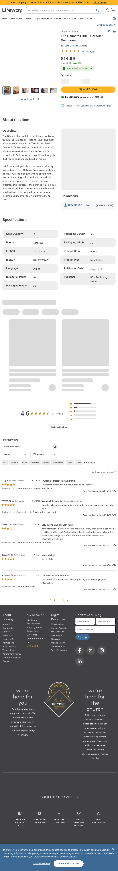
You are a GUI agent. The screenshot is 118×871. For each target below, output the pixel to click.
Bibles (6, 18)
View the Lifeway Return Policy (96, 105)
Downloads (56, 635)
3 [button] (58, 599)
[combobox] (63, 10)
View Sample (30, 99)
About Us (6, 624)
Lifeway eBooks (58, 646)
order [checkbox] (46, 462)
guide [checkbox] (69, 462)
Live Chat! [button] (32, 645)
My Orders (32, 619)
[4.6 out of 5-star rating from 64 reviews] (77, 51)
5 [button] (67, 599)
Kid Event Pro (57, 631)
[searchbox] (27, 447)
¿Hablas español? (106, 25)
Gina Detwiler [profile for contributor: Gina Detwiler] (71, 45)
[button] (82, 404)
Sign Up (82, 637)
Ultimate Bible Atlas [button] (25, 586)
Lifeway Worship (59, 627)
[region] (59, 857)
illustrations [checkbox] (58, 462)
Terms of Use (8, 650)
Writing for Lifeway (11, 653)
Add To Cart (88, 89)
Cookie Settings (41, 863)
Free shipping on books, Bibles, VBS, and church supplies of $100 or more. (59, 2)
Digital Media (42, 18)
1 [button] (50, 599)
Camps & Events (71, 18)
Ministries (55, 18)
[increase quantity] (86, 81)
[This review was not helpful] (113, 491)
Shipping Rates (34, 627)
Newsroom (7, 635)
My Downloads (34, 623)
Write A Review (59, 427)
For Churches (87, 18)
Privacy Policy (9, 646)
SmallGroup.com (59, 650)
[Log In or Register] (107, 10)
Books (29, 18)
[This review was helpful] (108, 491)
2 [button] (54, 599)
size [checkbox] (4, 462)
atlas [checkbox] (78, 462)
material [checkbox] (14, 462)
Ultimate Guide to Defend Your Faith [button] (33, 542)
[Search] (97, 10)
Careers (6, 631)
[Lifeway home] (12, 10)
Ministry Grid (57, 624)
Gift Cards (32, 634)
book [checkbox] (24, 462)
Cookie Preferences (36, 638)
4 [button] (63, 599)
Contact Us (7, 627)
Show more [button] (89, 462)
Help (29, 642)
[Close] (113, 849)
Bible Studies (17, 18)
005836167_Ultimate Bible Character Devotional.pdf (79, 205)
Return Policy (33, 630)
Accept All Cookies (68, 863)
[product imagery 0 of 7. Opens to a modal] (29, 56)
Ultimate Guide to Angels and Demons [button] (34, 488)
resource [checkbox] (35, 462)
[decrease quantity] (65, 81)
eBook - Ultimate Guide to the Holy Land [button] (36, 512)
